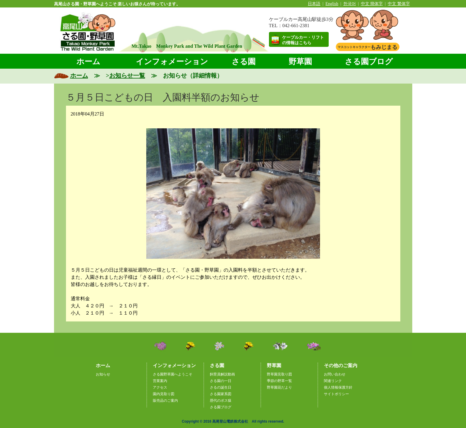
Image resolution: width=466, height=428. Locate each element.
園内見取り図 (163, 394)
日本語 (314, 3)
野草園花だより (279, 387)
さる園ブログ (369, 61)
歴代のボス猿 (220, 400)
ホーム (88, 61)
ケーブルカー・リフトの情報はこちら (303, 40)
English (331, 3)
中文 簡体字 (372, 3)
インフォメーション (172, 61)
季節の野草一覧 (279, 381)
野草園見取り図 (279, 374)
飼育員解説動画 (222, 374)
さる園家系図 (220, 394)
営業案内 (160, 381)
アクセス (160, 387)
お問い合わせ (334, 374)
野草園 (300, 61)
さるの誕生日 (220, 387)
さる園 (244, 61)
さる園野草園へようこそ (172, 374)
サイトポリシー (336, 394)
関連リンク (333, 381)
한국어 (349, 3)
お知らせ (103, 374)
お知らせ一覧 (127, 75)
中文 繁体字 (399, 3)
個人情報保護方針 (338, 387)
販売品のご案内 (165, 400)
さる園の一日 (220, 381)
